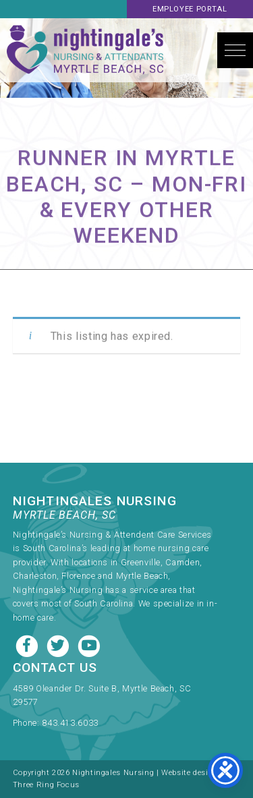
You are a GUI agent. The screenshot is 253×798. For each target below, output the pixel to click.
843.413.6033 (70, 723)
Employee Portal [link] (189, 9)
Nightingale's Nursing (85, 50)
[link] (115, 698)
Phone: (27, 723)
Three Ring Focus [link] (46, 784)
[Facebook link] (28, 644)
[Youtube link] (89, 644)
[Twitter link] (59, 644)
